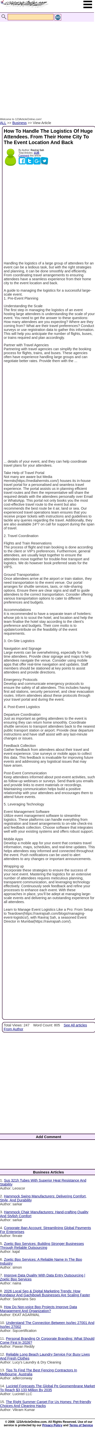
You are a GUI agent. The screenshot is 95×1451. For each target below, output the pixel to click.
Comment (24, 155)
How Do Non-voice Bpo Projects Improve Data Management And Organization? (38, 1309)
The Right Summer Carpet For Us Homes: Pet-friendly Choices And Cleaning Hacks (45, 1404)
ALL (3, 123)
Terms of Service (81, 1425)
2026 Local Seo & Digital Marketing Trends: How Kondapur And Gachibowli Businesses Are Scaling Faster (45, 1293)
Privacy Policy (52, 1425)
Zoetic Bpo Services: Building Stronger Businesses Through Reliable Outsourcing (42, 1246)
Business (19, 123)
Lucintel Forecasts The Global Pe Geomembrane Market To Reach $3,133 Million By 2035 (47, 1388)
